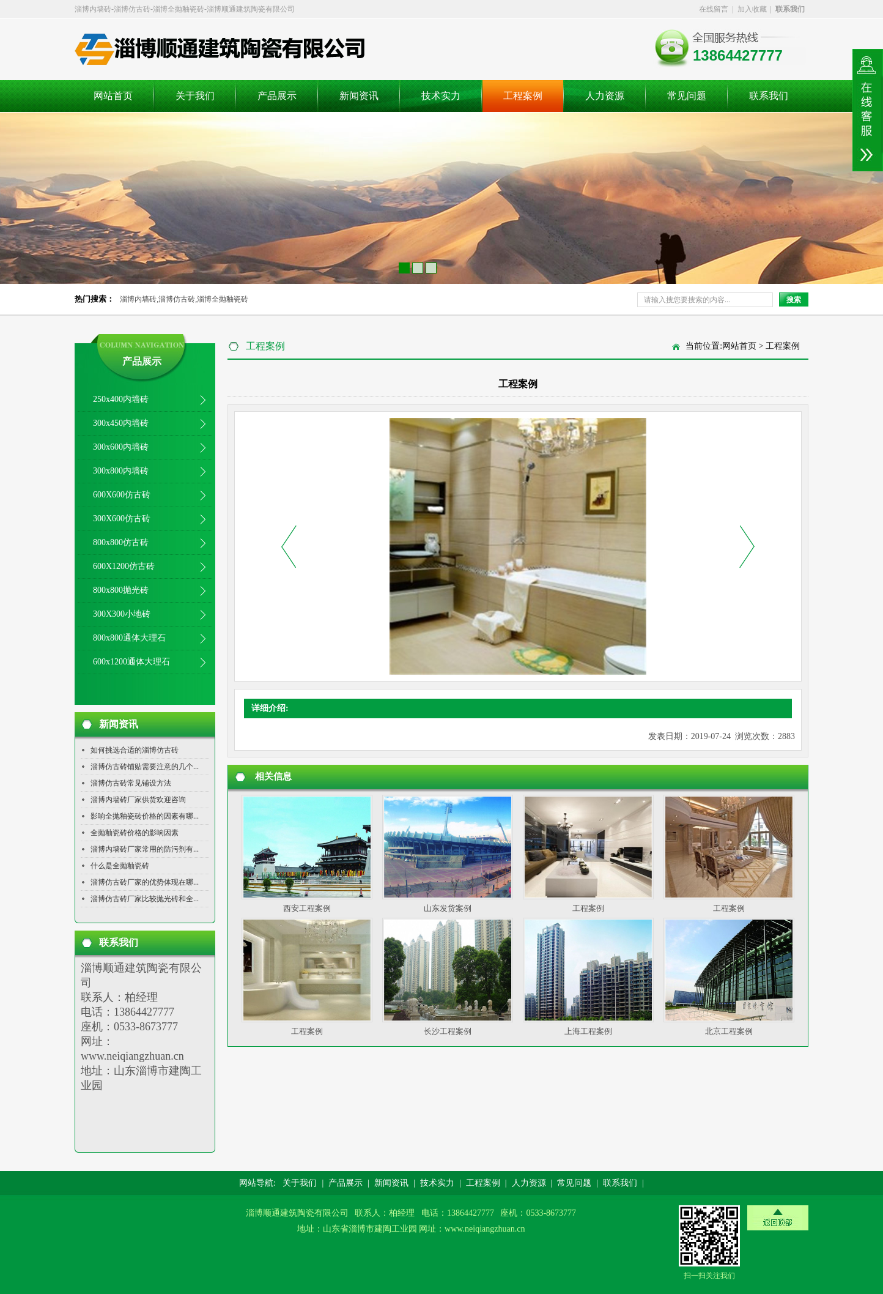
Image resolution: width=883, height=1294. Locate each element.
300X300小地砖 (121, 614)
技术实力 (440, 96)
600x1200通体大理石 (131, 661)
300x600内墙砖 (121, 447)
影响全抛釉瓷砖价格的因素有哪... (145, 816)
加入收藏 (752, 9)
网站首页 (113, 96)
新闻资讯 (359, 96)
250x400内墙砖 (121, 399)
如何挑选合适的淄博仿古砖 (135, 750)
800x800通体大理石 (129, 637)
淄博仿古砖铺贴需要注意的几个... (145, 766)
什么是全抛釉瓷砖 (120, 865)
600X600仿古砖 (121, 494)
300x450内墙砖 (121, 423)
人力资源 (604, 96)
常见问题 (686, 96)
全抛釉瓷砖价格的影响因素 (135, 832)
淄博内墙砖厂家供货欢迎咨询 (138, 799)
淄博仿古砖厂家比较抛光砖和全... (145, 898)
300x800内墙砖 (121, 470)
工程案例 (522, 96)
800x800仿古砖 (121, 542)
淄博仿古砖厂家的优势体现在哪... (145, 882)
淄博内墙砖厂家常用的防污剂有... (145, 849)
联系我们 (768, 96)
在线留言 (713, 9)
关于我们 (195, 96)
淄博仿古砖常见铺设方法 (131, 783)
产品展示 (277, 96)
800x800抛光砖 (121, 590)
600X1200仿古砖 (124, 566)
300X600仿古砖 (121, 518)
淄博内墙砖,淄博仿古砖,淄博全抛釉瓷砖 (184, 299)
